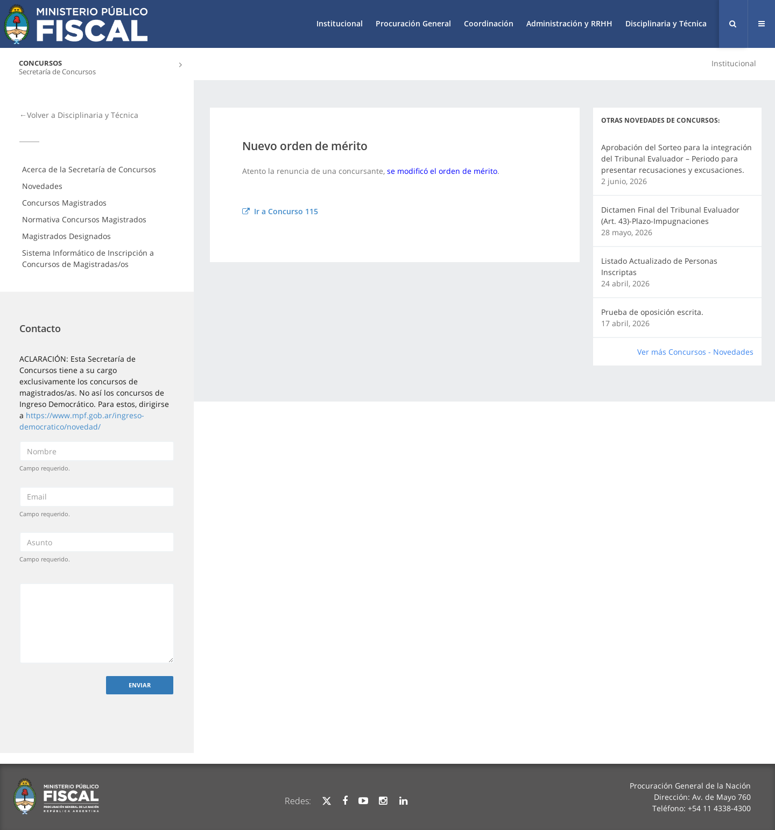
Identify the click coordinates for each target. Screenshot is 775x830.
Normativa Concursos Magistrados (84, 219)
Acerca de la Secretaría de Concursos (89, 169)
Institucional (339, 23)
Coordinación (488, 23)
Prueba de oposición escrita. (652, 312)
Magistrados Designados (66, 236)
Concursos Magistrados (64, 203)
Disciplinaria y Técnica (666, 23)
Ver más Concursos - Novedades (695, 352)
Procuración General (413, 23)
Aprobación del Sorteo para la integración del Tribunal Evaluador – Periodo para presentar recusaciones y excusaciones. (676, 158)
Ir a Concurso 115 (280, 211)
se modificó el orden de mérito (442, 171)
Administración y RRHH (569, 23)
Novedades (42, 186)
